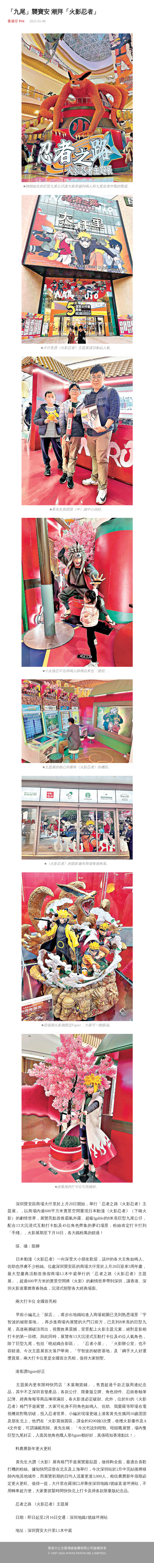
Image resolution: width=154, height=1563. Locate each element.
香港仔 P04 (16, 21)
